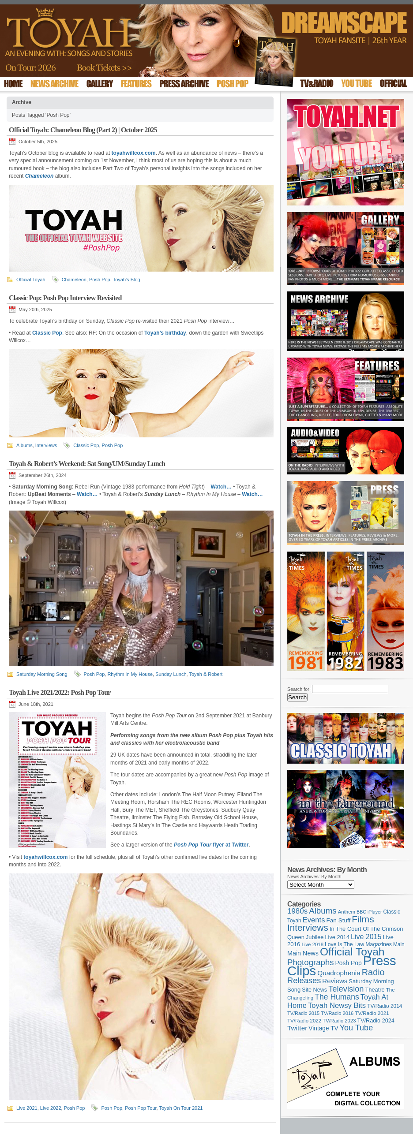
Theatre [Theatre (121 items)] (375, 989)
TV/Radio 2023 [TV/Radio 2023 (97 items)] (339, 1020)
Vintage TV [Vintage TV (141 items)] (323, 1028)
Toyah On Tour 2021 (181, 1108)
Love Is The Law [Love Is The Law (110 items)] (344, 944)
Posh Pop (99, 279)
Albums (24, 445)
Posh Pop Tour (140, 1108)
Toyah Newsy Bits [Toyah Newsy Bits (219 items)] (337, 1005)
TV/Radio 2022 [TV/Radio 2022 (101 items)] (304, 1020)
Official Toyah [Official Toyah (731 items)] (352, 952)
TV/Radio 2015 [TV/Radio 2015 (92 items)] (303, 1013)
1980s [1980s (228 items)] (297, 911)
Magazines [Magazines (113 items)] (378, 944)
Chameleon (74, 279)
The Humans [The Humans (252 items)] (337, 996)
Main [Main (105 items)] (399, 944)
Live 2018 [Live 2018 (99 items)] (313, 944)
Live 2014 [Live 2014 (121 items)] (337, 937)
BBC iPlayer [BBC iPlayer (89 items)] (369, 911)
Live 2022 (50, 1108)
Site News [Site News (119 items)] (314, 990)
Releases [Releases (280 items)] (304, 980)
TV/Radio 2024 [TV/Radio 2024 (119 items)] (375, 1021)
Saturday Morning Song (42, 674)
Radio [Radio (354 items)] (373, 972)
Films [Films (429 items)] (363, 919)
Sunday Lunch (170, 674)
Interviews (46, 445)
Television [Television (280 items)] (346, 988)
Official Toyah (30, 279)
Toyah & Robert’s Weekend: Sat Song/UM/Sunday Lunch (87, 463)
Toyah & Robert (206, 674)
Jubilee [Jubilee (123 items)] (315, 937)
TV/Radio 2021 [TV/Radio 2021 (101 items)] (372, 1013)
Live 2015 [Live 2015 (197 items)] (366, 936)
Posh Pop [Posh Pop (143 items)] (348, 962)
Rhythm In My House (130, 674)
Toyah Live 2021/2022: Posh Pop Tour (60, 692)
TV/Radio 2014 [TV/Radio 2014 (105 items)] (384, 1006)
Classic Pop (86, 445)
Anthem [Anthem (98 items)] (346, 911)
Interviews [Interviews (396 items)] (307, 927)
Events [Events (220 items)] (314, 920)
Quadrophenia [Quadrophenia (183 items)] (338, 973)
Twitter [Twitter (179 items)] (297, 1028)
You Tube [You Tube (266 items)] (356, 1027)
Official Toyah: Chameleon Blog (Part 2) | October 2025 (83, 130)
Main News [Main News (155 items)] (303, 953)
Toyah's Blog (126, 279)
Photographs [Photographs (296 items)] (310, 962)
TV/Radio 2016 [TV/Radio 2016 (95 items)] (337, 1013)
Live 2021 (27, 1108)
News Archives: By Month (314, 876)
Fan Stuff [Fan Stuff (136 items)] (339, 920)
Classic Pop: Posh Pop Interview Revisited (65, 298)
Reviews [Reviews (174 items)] (334, 981)
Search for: (299, 689)
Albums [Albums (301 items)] (323, 910)
